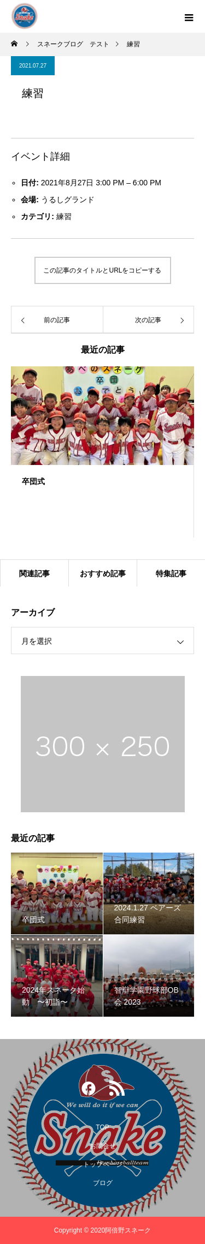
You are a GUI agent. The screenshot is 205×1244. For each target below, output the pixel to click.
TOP (102, 1127)
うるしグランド (68, 199)
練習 (64, 216)
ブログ (103, 1183)
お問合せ (103, 1146)
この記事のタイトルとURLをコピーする (102, 270)
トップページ (102, 1164)
